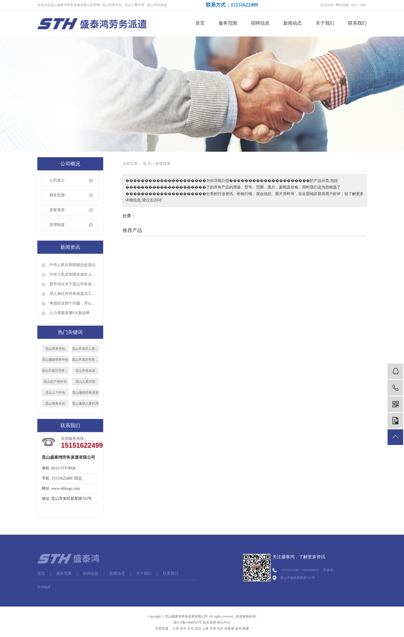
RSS (354, 5)
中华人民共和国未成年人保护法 (73, 274)
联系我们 (357, 23)
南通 (245, 628)
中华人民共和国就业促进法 (72, 265)
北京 (220, 628)
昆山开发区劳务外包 (55, 371)
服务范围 (227, 23)
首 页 (147, 164)
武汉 (198, 628)
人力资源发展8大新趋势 (69, 313)
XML (363, 5)
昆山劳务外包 (112, 5)
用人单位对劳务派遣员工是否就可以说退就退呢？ (73, 294)
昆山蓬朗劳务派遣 (85, 392)
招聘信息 (260, 23)
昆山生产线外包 (55, 382)
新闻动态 (292, 23)
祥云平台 (223, 622)
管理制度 (57, 225)
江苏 (175, 628)
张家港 (229, 628)
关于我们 (325, 23)
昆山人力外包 (55, 392)
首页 (200, 23)
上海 (205, 628)
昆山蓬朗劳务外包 (55, 360)
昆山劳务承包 (55, 349)
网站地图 (342, 5)
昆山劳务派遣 (157, 5)
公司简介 (57, 180)
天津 (212, 628)
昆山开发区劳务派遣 (85, 360)
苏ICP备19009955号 (188, 622)
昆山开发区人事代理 (85, 349)
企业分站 (326, 5)
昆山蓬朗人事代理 (85, 403)
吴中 (183, 628)
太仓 (190, 628)
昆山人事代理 (134, 5)
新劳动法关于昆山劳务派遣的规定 (73, 284)
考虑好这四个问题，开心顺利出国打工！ (73, 303)
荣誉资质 (57, 210)
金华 (238, 628)
